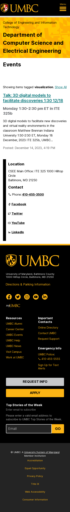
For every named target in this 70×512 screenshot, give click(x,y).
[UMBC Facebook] (9, 297)
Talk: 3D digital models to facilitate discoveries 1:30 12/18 (33, 98)
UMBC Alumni (14, 323)
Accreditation (35, 460)
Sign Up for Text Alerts (48, 366)
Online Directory (48, 327)
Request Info (35, 382)
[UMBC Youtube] (36, 297)
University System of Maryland (42, 452)
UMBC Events (14, 334)
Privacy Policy (35, 476)
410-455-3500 (33, 194)
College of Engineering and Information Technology (30, 25)
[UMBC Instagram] (27, 297)
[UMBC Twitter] (18, 297)
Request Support (48, 338)
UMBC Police (46, 354)
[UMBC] (19, 8)
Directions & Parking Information (28, 284)
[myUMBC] (13, 306)
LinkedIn (18, 233)
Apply (35, 393)
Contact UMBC (47, 333)
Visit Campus (14, 351)
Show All (61, 87)
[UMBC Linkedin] (45, 297)
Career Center (15, 329)
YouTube (18, 224)
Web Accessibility (35, 491)
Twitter (17, 215)
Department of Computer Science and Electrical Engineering (33, 43)
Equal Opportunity (35, 468)
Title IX (35, 484)
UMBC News (13, 346)
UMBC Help (13, 340)
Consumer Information (35, 499)
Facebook (19, 205)
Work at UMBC (15, 357)
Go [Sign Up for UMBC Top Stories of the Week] (58, 428)
